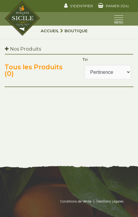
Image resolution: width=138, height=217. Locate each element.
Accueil (50, 30)
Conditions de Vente (75, 201)
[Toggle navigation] (119, 20)
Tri (85, 59)
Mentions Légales (110, 201)
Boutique (76, 30)
